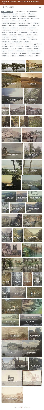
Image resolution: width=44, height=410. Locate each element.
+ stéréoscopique (23, 18)
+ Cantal (15, 16)
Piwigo (21, 407)
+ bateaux (5, 37)
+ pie (14, 48)
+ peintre (36, 46)
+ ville (30, 55)
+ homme (16, 30)
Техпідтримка (26, 407)
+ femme (23, 27)
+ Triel (13, 55)
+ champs (31, 14)
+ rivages (5, 53)
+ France (12, 25)
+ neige (27, 46)
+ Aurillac (25, 20)
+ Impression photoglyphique (32, 44)
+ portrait (33, 32)
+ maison (5, 20)
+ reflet (11, 51)
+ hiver (19, 44)
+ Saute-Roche (35, 53)
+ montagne (35, 18)
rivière (11, 7)
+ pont (14, 14)
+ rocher (14, 53)
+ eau (29, 23)
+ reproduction (20, 51)
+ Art (35, 34)
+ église (36, 23)
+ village (23, 16)
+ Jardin (5, 46)
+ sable (20, 34)
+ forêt (4, 25)
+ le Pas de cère (32, 30)
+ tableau (5, 55)
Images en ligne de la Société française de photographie (20, 1)
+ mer (4, 32)
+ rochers (12, 34)
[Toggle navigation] (4, 4)
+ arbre (22, 14)
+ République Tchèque (34, 51)
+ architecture (15, 20)
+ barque (5, 27)
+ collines (21, 23)
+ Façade (27, 41)
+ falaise (13, 18)
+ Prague (29, 48)
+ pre (4, 51)
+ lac (23, 30)
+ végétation (22, 55)
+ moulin (20, 46)
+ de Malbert (6, 41)
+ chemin (14, 39)
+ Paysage (6, 14)
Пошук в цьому (7, 11)
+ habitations (6, 30)
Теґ (7, 7)
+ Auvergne (6, 16)
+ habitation (32, 27)
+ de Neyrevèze (17, 41)
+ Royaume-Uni (24, 53)
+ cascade (14, 27)
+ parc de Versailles (23, 25)
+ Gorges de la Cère (8, 44)
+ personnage (24, 32)
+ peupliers (6, 48)
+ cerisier (30, 37)
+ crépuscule (33, 39)
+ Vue (37, 55)
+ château (5, 39)
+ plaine (5, 18)
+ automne (35, 25)
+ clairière (23, 39)
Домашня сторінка (3, 7)
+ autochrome (32, 11)
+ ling (12, 46)
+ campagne (32, 16)
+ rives (4, 34)
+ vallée (28, 34)
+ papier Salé (13, 32)
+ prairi (36, 48)
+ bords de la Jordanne (9, 23)
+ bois (22, 37)
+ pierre (21, 48)
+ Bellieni (14, 37)
